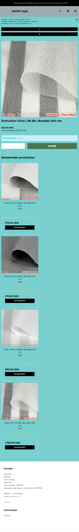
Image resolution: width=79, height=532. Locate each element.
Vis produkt (20, 227)
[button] (39, 29)
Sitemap (7, 502)
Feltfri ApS (20, 11)
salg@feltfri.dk (15, 496)
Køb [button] (51, 146)
